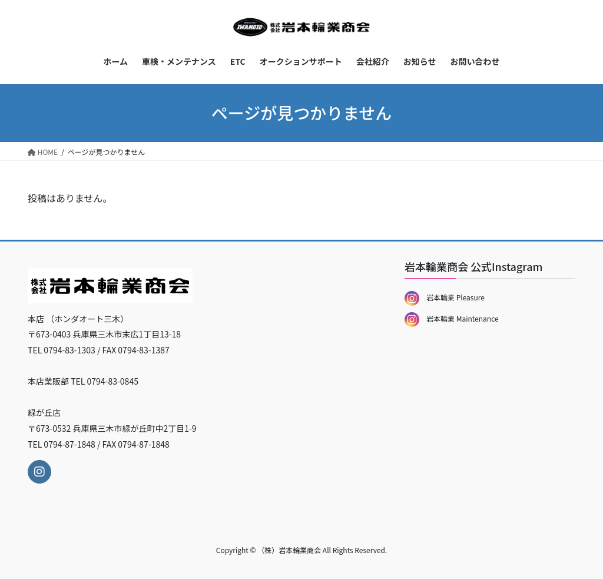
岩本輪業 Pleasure (445, 297)
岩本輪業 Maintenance (452, 318)
